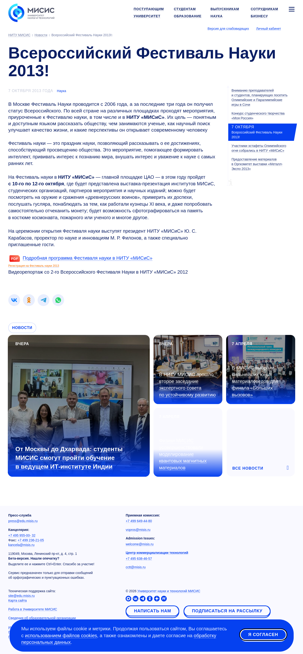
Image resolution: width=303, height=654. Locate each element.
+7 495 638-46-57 (139, 559)
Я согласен (263, 634)
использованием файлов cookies (61, 635)
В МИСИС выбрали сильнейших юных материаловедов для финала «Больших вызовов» (255, 381)
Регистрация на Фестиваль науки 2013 (33, 265)
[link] (14, 300)
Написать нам (152, 611)
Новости (22, 328)
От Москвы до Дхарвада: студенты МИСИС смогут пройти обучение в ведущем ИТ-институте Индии (69, 457)
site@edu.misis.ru (21, 596)
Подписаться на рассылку (227, 611)
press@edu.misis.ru (23, 521)
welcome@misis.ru (140, 544)
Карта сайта (17, 600)
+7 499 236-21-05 (31, 540)
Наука (61, 91)
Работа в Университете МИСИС (32, 609)
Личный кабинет (268, 29)
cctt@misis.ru (135, 567)
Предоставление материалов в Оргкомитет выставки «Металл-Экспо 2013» (257, 164)
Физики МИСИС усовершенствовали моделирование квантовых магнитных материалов (183, 454)
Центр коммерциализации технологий (157, 553)
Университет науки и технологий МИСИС (168, 591)
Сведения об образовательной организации (42, 618)
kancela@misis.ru (21, 545)
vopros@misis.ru (138, 530)
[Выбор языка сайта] (291, 28)
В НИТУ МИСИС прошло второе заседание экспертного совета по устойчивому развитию (187, 384)
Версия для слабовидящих (228, 29)
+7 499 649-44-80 (139, 521)
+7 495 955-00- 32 (21, 535)
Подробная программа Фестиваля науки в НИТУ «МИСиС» (87, 258)
